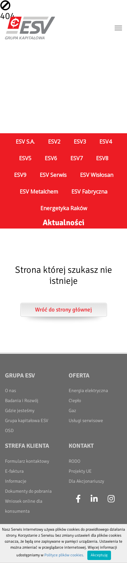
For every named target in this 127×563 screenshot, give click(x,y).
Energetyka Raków (63, 208)
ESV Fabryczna (89, 191)
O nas (10, 390)
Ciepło (75, 400)
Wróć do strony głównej (63, 309)
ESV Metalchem (39, 191)
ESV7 (76, 158)
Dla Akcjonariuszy (86, 481)
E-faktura (14, 471)
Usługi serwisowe (86, 420)
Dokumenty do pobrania (28, 491)
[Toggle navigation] (118, 28)
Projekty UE (80, 471)
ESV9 (20, 175)
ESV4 (105, 141)
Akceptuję (99, 555)
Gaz (72, 410)
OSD (9, 430)
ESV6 (51, 158)
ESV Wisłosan (96, 175)
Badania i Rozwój (21, 400)
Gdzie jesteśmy (19, 410)
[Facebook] (78, 499)
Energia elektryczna (88, 390)
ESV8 (102, 158)
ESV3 (80, 141)
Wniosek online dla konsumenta (23, 506)
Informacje (15, 481)
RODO (74, 461)
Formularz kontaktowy (27, 461)
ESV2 (54, 141)
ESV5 (25, 158)
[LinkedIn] (94, 499)
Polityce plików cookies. (64, 555)
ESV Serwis (53, 175)
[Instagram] (111, 499)
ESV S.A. (25, 141)
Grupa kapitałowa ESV (26, 420)
